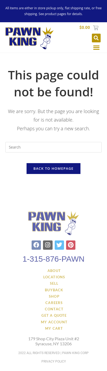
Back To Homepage (53, 168)
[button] (96, 38)
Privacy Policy (53, 361)
